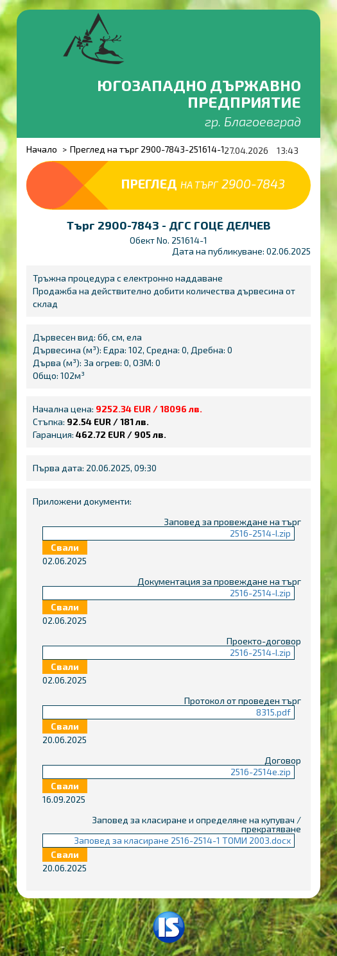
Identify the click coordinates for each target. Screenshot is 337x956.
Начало (41, 149)
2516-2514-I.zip (260, 533)
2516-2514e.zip (260, 771)
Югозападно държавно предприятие (199, 93)
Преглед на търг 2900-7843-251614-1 (147, 149)
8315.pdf (273, 712)
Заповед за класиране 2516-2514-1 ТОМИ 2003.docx (182, 840)
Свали (65, 547)
